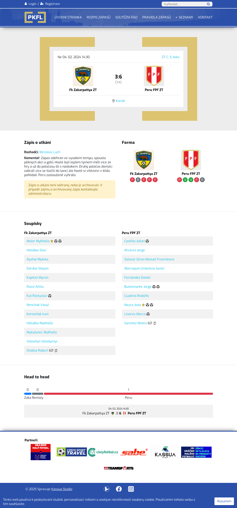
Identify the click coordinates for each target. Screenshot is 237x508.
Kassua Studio (61, 489)
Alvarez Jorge (134, 250)
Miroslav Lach (49, 152)
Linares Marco (135, 314)
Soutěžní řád (126, 17)
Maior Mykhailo (38, 241)
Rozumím (224, 501)
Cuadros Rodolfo (136, 296)
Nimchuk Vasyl (38, 305)
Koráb (120, 101)
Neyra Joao (132, 305)
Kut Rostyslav (37, 296)
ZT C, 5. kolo (170, 57)
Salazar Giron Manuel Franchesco (149, 259)
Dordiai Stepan (38, 268)
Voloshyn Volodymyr (42, 341)
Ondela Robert (37, 350)
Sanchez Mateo (135, 323)
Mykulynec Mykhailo (42, 332)
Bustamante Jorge (138, 286)
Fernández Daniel (137, 277)
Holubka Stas (36, 250)
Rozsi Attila (35, 286)
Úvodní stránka (68, 17)
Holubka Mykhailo (40, 323)
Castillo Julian (134, 241)
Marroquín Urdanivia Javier (144, 268)
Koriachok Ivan (38, 314)
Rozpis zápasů (98, 17)
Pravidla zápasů (156, 17)
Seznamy (186, 17)
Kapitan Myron (37, 277)
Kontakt (205, 17)
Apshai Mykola (37, 259)
